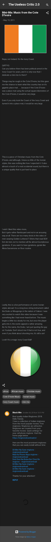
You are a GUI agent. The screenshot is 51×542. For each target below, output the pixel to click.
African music (18, 391)
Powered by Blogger (25, 532)
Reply (15, 480)
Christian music (33, 391)
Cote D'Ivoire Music (11, 397)
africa (5, 391)
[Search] (47, 5)
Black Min (17, 412)
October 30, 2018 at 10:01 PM (33, 413)
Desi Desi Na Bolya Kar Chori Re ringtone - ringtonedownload (26, 460)
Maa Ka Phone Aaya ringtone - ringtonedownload (26, 455)
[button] (47, 13)
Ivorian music (29, 397)
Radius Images (31, 537)
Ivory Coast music (11, 402)
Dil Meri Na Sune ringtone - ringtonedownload (24, 451)
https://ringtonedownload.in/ (25, 438)
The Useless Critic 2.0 (24, 4)
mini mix (25, 402)
